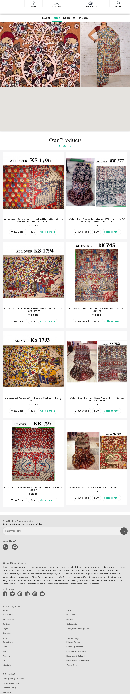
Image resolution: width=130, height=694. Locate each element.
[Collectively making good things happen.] (14, 4)
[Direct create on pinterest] (20, 594)
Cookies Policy (9, 677)
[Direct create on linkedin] (28, 594)
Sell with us (8, 618)
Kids (5, 653)
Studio (86, 18)
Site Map (7, 681)
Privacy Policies (74, 638)
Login (119, 3)
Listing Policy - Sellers (13, 669)
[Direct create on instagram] (35, 594)
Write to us (14, 547)
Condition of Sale (11, 673)
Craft (68, 610)
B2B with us (8, 614)
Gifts (5, 642)
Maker (43, 18)
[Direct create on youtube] (43, 594)
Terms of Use (73, 657)
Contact (6, 622)
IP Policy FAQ (9, 665)
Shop (34, 3)
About (5, 610)
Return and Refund (75, 649)
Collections (8, 638)
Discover (59, 3)
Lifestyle (7, 657)
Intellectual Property (76, 646)
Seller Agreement (74, 642)
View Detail (16, 232)
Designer (70, 18)
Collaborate (91, 3)
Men (5, 646)
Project (69, 618)
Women (6, 649)
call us (6, 547)
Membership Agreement (78, 653)
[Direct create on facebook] (6, 594)
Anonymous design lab (77, 626)
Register (7, 630)
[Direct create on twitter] (13, 594)
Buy (32, 232)
